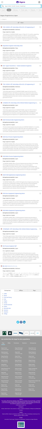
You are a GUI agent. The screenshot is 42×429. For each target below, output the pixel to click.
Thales (5, 301)
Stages (22, 413)
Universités (6, 419)
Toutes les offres (5, 413)
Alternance (15, 10)
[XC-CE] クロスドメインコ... (10, 266)
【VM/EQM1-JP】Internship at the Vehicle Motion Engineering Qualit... (22, 229)
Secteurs (24, 343)
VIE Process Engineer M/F (10, 246)
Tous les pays (11, 419)
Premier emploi (24, 10)
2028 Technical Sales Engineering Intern (13, 120)
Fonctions (16, 343)
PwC (5, 299)
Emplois (19, 413)
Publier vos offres (24, 415)
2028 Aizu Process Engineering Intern (13, 137)
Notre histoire (7, 408)
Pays (3, 343)
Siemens (6, 310)
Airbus (5, 306)
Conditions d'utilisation (25, 408)
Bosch (5, 295)
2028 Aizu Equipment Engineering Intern (14, 193)
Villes (9, 343)
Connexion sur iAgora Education (32, 419)
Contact (21, 410)
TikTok (5, 302)
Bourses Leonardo (17, 415)
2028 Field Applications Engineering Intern (14, 175)
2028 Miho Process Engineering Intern (13, 156)
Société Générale (8, 304)
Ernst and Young (8, 297)
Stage (9, 10)
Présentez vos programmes (20, 419)
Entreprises (33, 10)
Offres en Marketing (28, 413)
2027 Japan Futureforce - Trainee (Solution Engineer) (17, 65)
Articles (2, 408)
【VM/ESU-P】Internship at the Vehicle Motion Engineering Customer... (22, 103)
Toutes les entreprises (13, 413)
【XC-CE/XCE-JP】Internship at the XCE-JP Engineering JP (19, 27)
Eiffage (5, 313)
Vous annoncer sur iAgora (15, 408)
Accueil (3, 10)
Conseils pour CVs (36, 413)
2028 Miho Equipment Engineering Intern (14, 210)
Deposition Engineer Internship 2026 (13, 45)
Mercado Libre (7, 308)
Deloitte (6, 312)
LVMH (5, 293)
